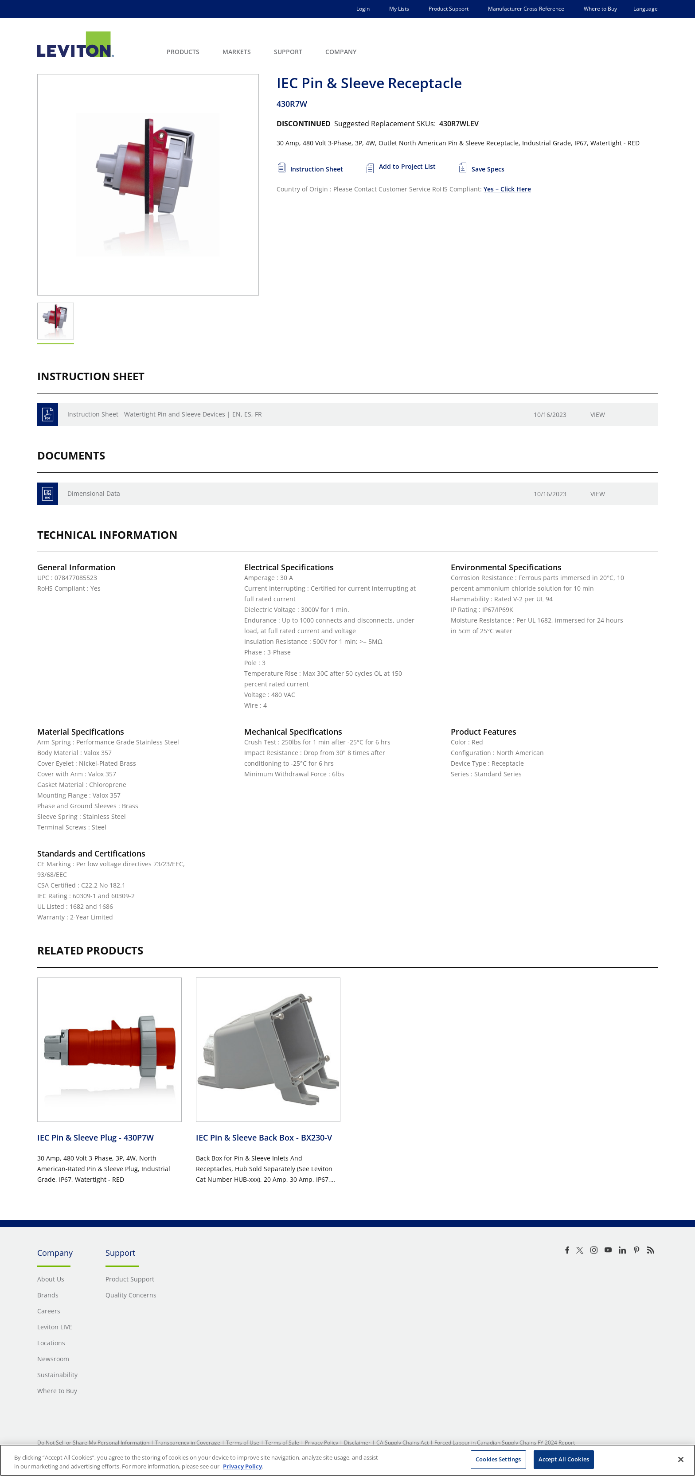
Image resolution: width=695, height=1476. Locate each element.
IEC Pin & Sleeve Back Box (264, 1137)
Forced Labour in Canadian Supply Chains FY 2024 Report (504, 1442)
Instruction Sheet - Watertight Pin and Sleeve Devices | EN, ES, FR (164, 414)
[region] (347, 1460)
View (597, 414)
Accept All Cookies (564, 1459)
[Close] (681, 1459)
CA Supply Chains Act (402, 1442)
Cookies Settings (498, 1459)
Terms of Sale (282, 1442)
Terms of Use (242, 1442)
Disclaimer (357, 1442)
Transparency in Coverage (187, 1442)
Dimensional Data (93, 493)
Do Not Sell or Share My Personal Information (93, 1442)
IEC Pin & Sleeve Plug (95, 1137)
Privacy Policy (321, 1442)
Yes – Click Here (507, 189)
